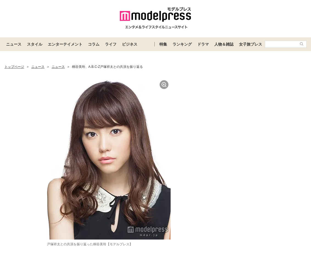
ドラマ (203, 44)
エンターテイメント (65, 44)
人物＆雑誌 (224, 44)
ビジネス (129, 44)
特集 (163, 44)
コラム (93, 44)
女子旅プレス (250, 44)
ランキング (182, 44)
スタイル (34, 44)
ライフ (110, 44)
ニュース (13, 44)
